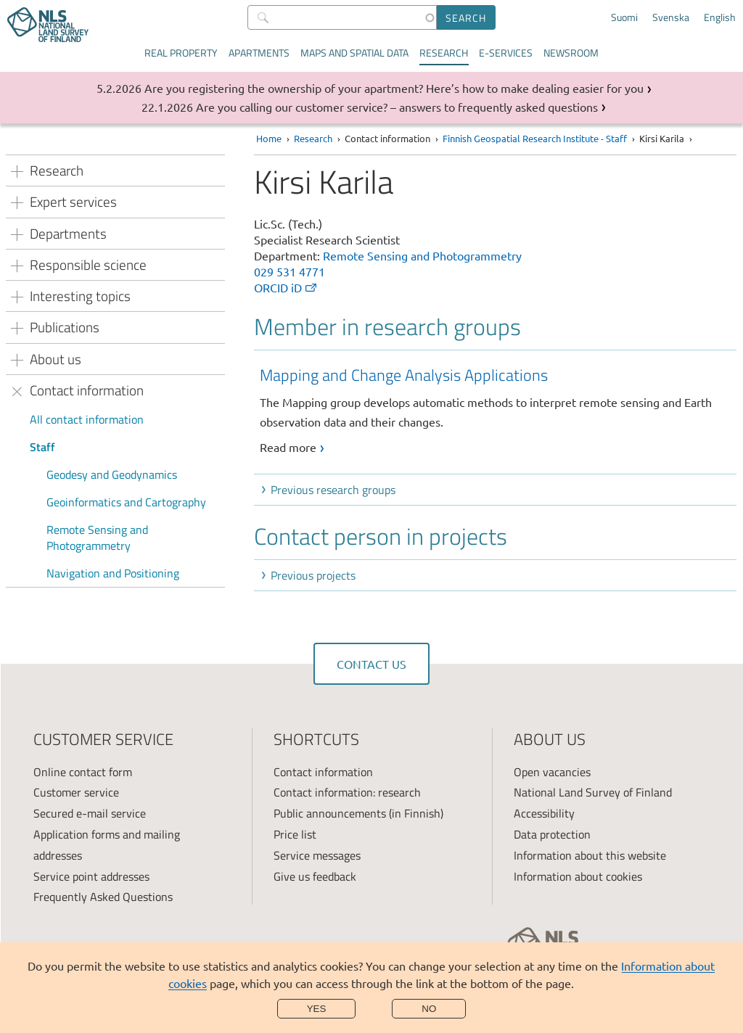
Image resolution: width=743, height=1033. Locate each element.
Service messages (317, 855)
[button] (498, 489)
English (720, 17)
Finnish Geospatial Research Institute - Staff (535, 138)
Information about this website (590, 855)
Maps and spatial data (354, 52)
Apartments (259, 52)
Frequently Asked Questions (103, 896)
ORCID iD (286, 287)
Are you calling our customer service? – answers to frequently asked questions (397, 106)
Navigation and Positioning (112, 573)
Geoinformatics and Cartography (126, 502)
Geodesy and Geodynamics (111, 474)
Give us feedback (315, 876)
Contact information (323, 772)
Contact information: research (347, 792)
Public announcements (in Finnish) (358, 813)
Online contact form (82, 772)
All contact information (87, 419)
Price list (295, 834)
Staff (42, 447)
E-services (506, 52)
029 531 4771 (289, 271)
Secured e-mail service (89, 813)
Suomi (624, 17)
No (429, 1008)
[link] (498, 410)
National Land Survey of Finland (593, 792)
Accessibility (544, 813)
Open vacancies (552, 772)
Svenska (670, 17)
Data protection (552, 834)
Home (269, 138)
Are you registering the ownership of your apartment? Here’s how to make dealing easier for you (394, 88)
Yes (317, 1008)
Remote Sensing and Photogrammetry (97, 537)
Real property (181, 52)
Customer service (76, 792)
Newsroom (571, 52)
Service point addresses (91, 876)
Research (443, 52)
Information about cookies (578, 876)
